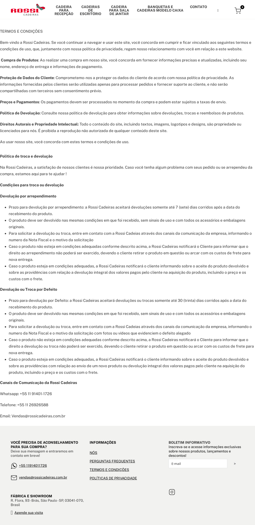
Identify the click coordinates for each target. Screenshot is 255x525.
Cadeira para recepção (64, 10)
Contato (198, 7)
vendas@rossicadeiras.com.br (43, 477)
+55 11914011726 (33, 466)
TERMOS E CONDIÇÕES (109, 470)
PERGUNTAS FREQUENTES (112, 461)
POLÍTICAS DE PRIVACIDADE (113, 478)
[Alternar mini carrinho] (238, 10)
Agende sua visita (28, 513)
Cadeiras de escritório (90, 10)
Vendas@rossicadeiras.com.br (38, 416)
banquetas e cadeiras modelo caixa (160, 8)
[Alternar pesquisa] (217, 10)
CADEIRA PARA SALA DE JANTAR (119, 10)
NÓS (93, 453)
